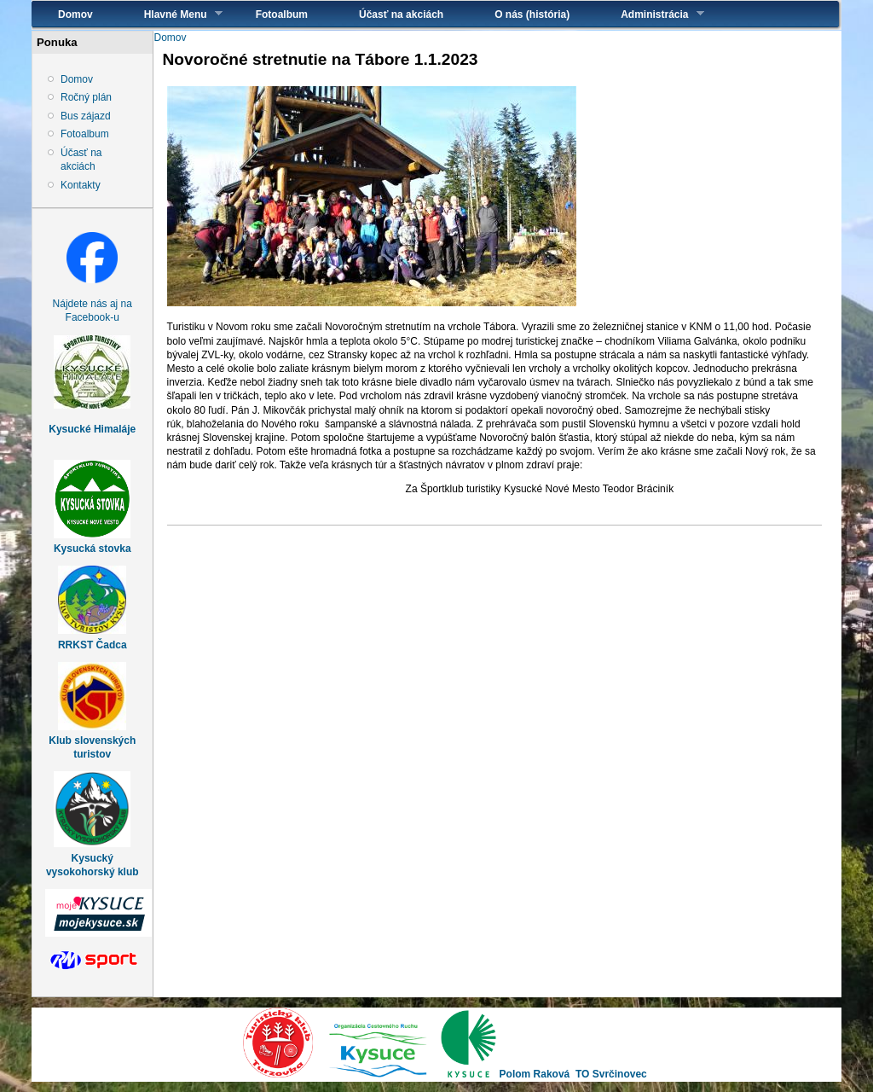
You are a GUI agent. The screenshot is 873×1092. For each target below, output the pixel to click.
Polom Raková (535, 1074)
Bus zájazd (86, 116)
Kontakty (81, 185)
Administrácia (649, 14)
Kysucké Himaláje (92, 429)
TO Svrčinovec (611, 1074)
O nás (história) (531, 14)
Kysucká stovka (92, 549)
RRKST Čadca (92, 645)
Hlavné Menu (171, 14)
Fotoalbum (282, 14)
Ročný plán (86, 97)
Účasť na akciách (401, 14)
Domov (75, 14)
